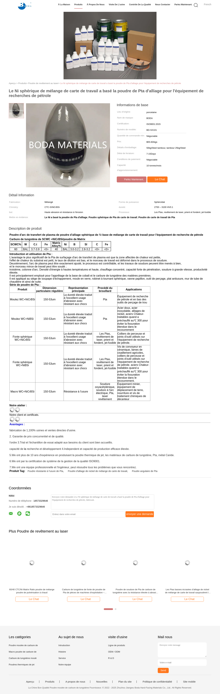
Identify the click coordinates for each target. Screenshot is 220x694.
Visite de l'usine (117, 4)
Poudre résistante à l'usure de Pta (45, 471)
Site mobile (189, 682)
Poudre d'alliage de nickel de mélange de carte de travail (97, 471)
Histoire (62, 651)
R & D (111, 658)
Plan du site (125, 682)
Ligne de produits (116, 645)
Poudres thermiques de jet (21, 664)
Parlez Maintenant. (183, 4)
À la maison (64, 4)
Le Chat (158, 179)
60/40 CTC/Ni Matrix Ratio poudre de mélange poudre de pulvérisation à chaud (31, 591)
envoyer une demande (139, 514)
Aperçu (30, 682)
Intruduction (64, 645)
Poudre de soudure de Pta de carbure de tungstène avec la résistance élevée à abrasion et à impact (135, 591)
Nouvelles (101, 682)
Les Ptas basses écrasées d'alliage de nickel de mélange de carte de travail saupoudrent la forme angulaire (187, 591)
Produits (78, 4)
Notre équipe (64, 664)
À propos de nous (95, 4)
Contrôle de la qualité (140, 4)
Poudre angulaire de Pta (144, 471)
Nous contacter (162, 4)
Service (62, 658)
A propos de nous (75, 682)
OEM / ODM (114, 651)
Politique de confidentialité (157, 682)
